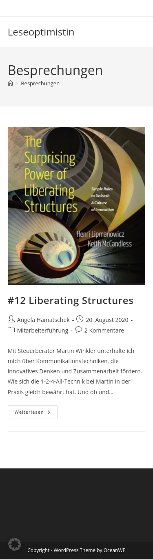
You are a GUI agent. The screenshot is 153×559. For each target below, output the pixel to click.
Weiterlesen (36, 413)
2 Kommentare (104, 330)
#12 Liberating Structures (71, 300)
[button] (14, 544)
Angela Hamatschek (43, 320)
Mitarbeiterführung (43, 330)
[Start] (10, 83)
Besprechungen (40, 83)
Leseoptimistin (41, 31)
